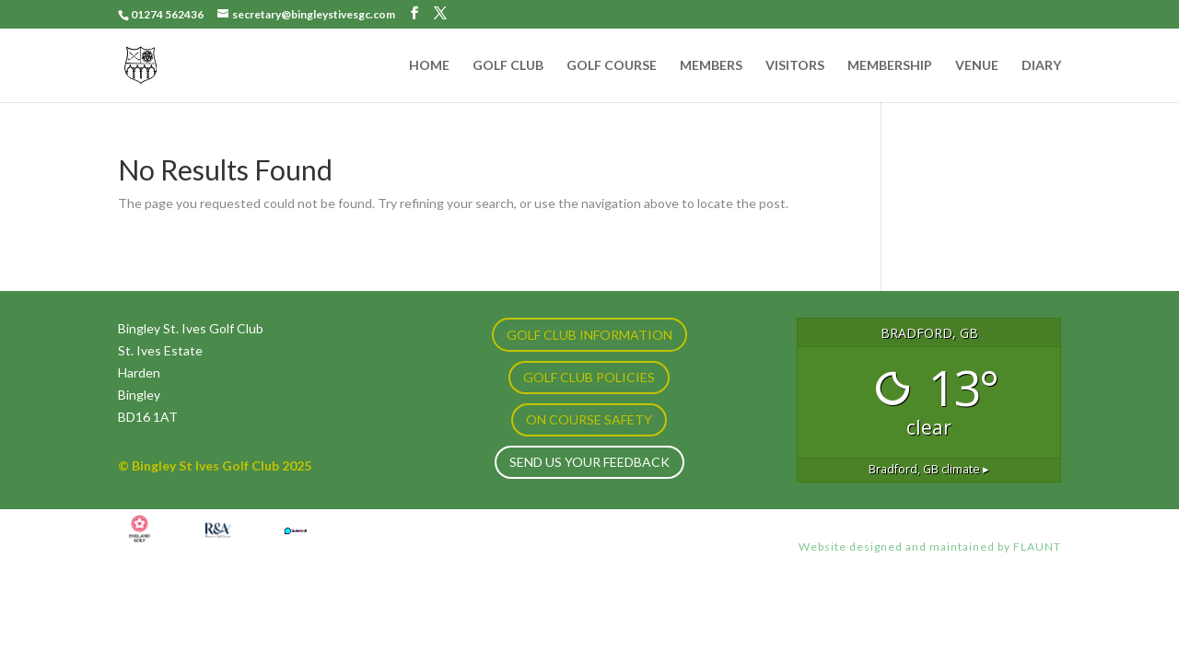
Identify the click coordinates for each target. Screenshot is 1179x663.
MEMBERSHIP (889, 66)
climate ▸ (929, 469)
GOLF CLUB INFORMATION (589, 335)
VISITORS (794, 66)
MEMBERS (711, 66)
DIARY (1041, 66)
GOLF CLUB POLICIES (589, 377)
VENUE (976, 66)
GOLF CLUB (508, 66)
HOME (429, 66)
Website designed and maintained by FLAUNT (930, 546)
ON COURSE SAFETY (589, 419)
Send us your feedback (589, 462)
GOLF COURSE (611, 66)
